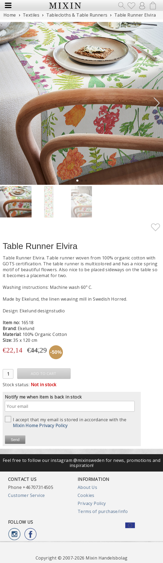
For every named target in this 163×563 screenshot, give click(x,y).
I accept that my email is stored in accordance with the (65, 422)
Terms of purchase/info (103, 511)
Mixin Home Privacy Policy (40, 425)
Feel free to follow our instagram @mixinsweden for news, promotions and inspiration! (81, 462)
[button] (156, 103)
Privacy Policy (92, 503)
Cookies (86, 495)
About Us (87, 487)
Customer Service (26, 495)
